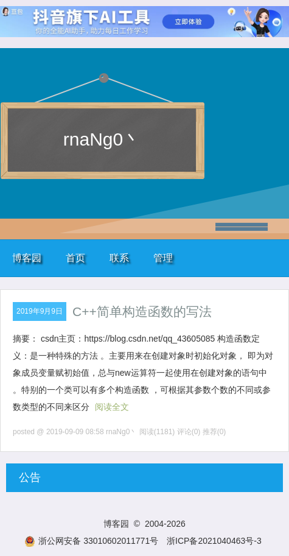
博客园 (26, 258)
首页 (75, 258)
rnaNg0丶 (102, 139)
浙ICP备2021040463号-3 (214, 541)
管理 (163, 258)
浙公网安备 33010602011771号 (91, 541)
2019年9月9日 (39, 311)
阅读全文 (112, 407)
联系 (119, 258)
